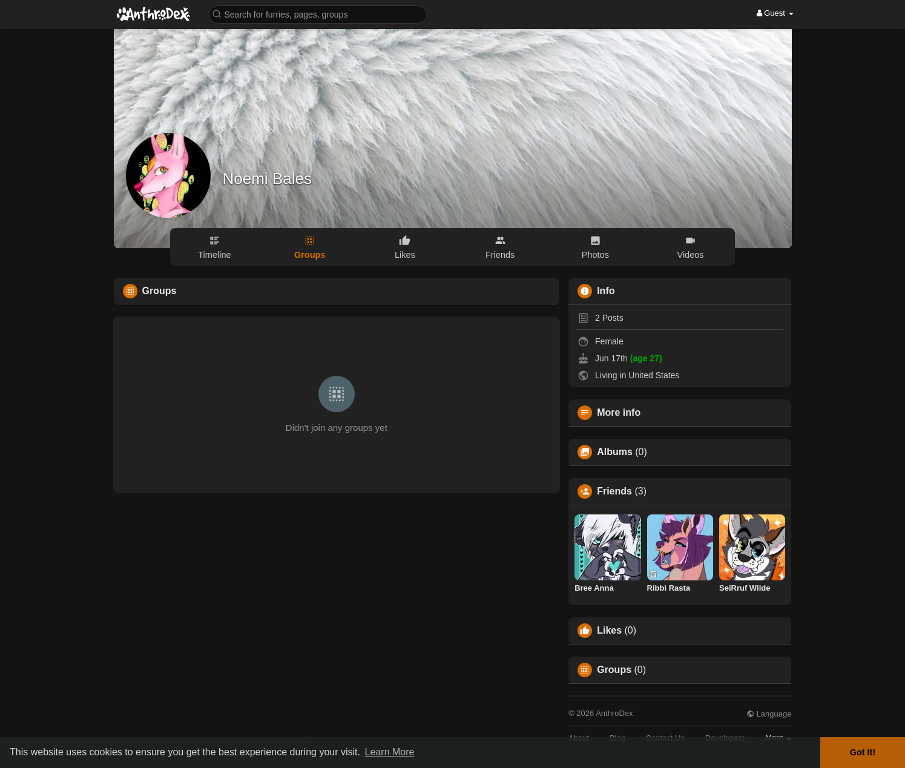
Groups (614, 670)
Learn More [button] (390, 752)
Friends (614, 491)
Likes (609, 630)
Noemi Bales (267, 178)
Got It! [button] (862, 752)
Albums (615, 452)
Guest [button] (775, 13)
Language (768, 714)
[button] (318, 14)
